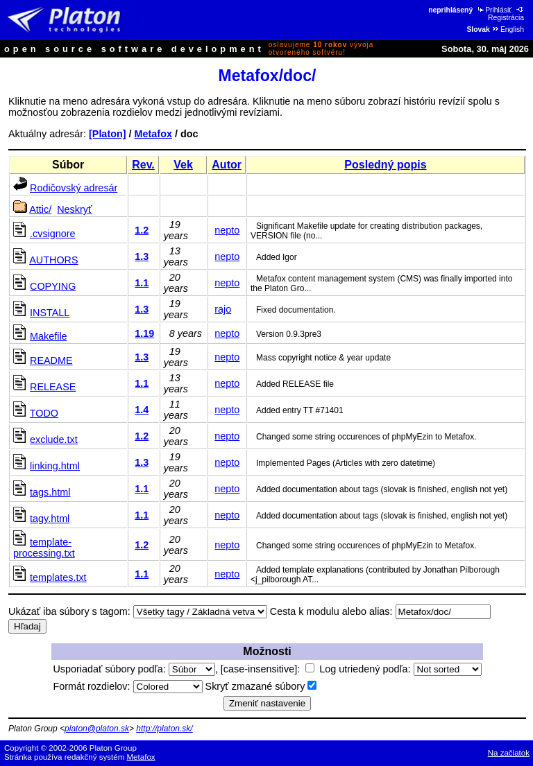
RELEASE (53, 386)
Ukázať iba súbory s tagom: (69, 611)
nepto (226, 230)
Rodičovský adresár (73, 187)
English (507, 29)
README (51, 360)
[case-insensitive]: (267, 668)
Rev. (143, 165)
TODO (44, 413)
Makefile (48, 336)
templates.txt (58, 577)
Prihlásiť (493, 10)
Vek (183, 165)
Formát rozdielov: (127, 686)
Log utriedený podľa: (400, 668)
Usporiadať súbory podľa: (133, 668)
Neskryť (74, 209)
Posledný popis (385, 165)
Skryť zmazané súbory (261, 686)
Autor (227, 165)
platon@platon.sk (97, 728)
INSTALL (49, 312)
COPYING (53, 286)
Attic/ (40, 209)
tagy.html (49, 518)
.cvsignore (53, 233)
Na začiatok (509, 753)
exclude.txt (54, 439)
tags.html (50, 492)
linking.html (55, 465)
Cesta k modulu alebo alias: (331, 611)
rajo (222, 309)
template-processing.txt (44, 548)
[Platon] (107, 133)
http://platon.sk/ (164, 728)
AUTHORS (53, 260)
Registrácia (506, 13)
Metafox (153, 133)
